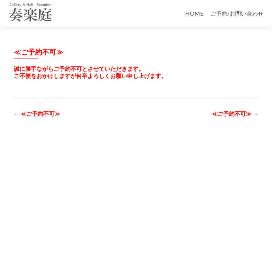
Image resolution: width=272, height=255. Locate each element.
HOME (194, 13)
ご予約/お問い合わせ (237, 13)
